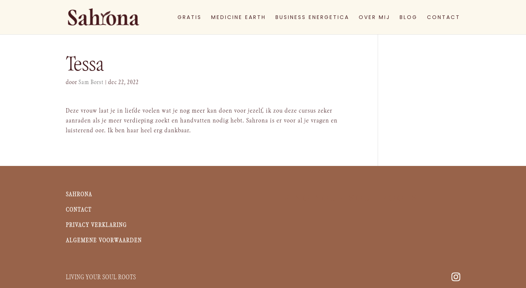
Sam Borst (91, 82)
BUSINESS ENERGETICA (312, 18)
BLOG (409, 18)
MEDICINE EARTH (238, 18)
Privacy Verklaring (96, 225)
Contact (79, 210)
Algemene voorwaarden (104, 240)
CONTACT (443, 18)
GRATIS (190, 18)
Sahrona (80, 194)
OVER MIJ (374, 18)
